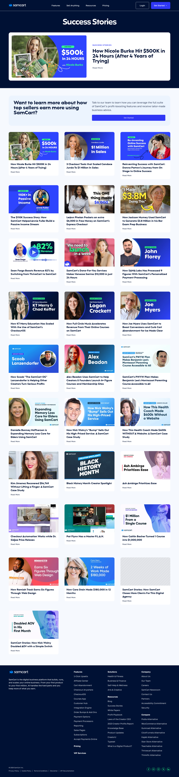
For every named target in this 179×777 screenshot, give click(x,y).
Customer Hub (81, 703)
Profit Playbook (115, 714)
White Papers (114, 710)
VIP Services (80, 753)
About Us (145, 676)
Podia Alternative (149, 719)
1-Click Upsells (81, 676)
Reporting (78, 725)
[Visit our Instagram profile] (158, 769)
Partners (145, 698)
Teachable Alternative (151, 746)
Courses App (80, 698)
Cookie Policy (26, 771)
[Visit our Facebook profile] (148, 769)
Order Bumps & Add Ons (85, 712)
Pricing (77, 746)
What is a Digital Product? (120, 746)
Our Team (146, 681)
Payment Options (82, 716)
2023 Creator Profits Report (121, 723)
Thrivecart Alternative (151, 750)
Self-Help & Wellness (117, 685)
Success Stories (115, 705)
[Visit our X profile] (163, 769)
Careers (145, 685)
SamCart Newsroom (150, 690)
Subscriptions (80, 734)
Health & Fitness (115, 676)
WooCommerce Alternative (154, 723)
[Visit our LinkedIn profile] (168, 769)
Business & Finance (117, 681)
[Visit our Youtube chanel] (153, 769)
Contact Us (146, 694)
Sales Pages (79, 730)
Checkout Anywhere (83, 690)
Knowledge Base (116, 728)
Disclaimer (54, 771)
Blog (110, 701)
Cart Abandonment (83, 685)
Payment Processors (83, 721)
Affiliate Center (81, 681)
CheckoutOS (80, 694)
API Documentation (67, 771)
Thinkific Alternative (151, 755)
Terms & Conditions (40, 771)
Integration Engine (82, 707)
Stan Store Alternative (151, 741)
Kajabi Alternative (149, 737)
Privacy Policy (14, 771)
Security (145, 707)
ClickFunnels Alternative (153, 732)
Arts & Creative (115, 690)
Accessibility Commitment (153, 703)
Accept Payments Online (85, 739)
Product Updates (116, 732)
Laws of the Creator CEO (119, 719)
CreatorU (112, 737)
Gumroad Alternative (151, 728)
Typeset (111, 741)
